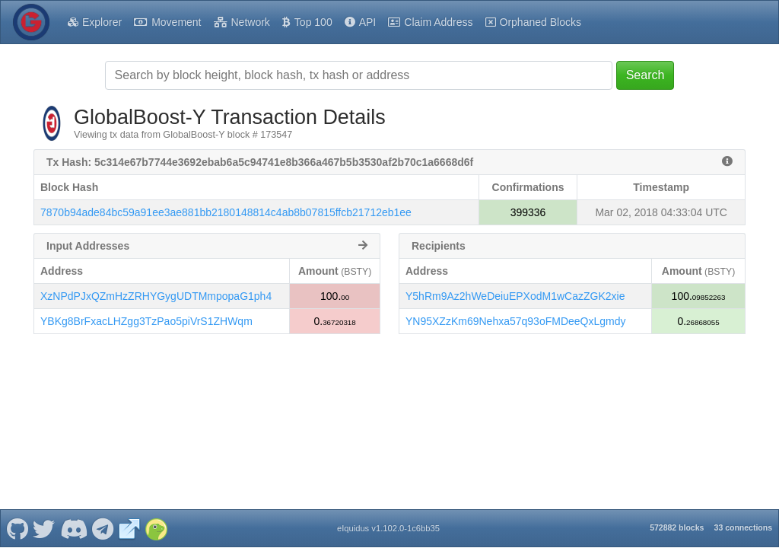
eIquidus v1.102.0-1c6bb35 (388, 528)
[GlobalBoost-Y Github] (17, 528)
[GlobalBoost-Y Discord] (73, 528)
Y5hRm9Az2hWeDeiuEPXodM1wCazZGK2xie (515, 296)
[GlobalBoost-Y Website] (129, 528)
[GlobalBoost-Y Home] (31, 22)
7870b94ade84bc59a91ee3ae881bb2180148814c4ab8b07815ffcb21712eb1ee (226, 212)
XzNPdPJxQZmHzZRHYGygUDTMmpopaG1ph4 (156, 296)
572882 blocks (677, 527)
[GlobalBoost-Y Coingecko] (156, 528)
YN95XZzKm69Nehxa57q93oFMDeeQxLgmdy (515, 321)
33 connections (743, 527)
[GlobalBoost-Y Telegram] (103, 528)
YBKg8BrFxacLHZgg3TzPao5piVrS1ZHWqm (146, 321)
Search (645, 74)
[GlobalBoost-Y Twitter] (44, 528)
